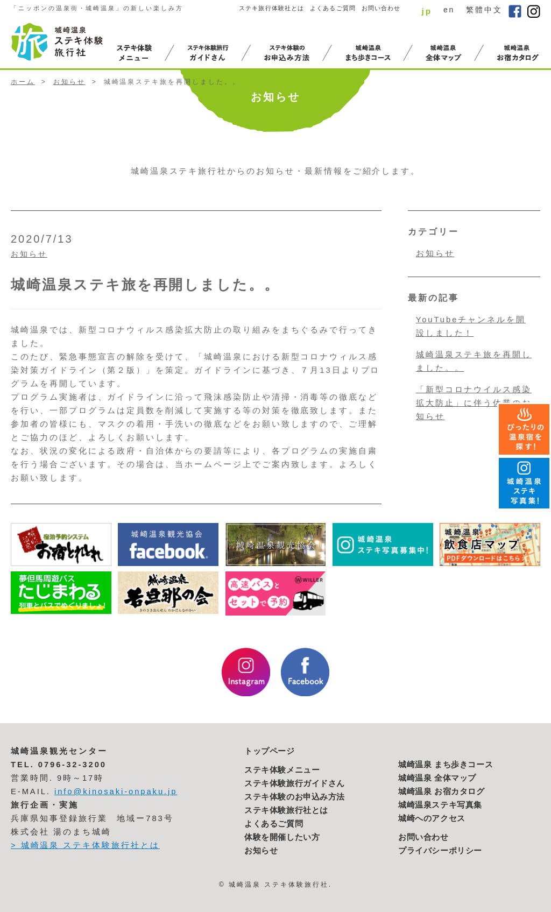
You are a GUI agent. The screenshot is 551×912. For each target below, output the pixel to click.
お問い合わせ (381, 8)
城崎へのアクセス (431, 818)
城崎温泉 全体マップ (437, 778)
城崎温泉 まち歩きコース (445, 764)
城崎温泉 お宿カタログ (441, 791)
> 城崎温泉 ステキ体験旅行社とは (85, 845)
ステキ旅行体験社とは (271, 8)
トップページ (269, 751)
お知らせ (69, 82)
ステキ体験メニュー (282, 770)
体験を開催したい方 (282, 837)
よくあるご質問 (333, 8)
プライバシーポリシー (440, 850)
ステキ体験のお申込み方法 (294, 797)
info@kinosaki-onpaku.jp (116, 791)
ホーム (23, 82)
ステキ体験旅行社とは (286, 810)
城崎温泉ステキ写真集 (440, 805)
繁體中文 (484, 9)
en (449, 9)
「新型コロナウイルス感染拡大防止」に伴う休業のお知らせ (474, 403)
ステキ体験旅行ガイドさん (294, 783)
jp (426, 11)
